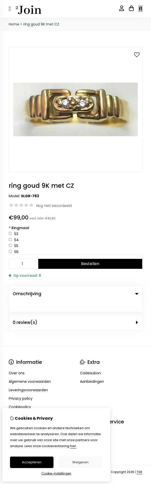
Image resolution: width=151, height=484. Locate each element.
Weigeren (80, 462)
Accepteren (32, 462)
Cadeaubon (90, 362)
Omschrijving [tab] (75, 294)
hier (73, 446)
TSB (139, 461)
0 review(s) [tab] (75, 312)
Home (14, 24)
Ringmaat (19, 227)
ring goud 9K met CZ (41, 24)
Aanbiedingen (92, 370)
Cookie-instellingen (56, 473)
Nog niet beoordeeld (54, 205)
